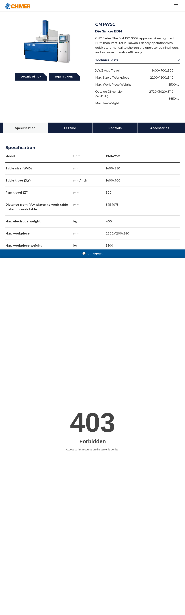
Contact (120, 544)
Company (64, 544)
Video (48, 544)
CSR (106, 544)
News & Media (87, 544)
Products (11, 544)
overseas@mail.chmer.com (102, 571)
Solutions (31, 544)
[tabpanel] (47, 42)
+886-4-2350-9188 (37, 571)
